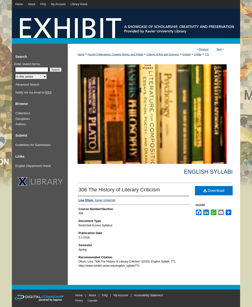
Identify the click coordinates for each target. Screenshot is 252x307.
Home (81, 54)
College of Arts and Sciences (162, 54)
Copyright (92, 300)
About (92, 295)
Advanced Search (27, 84)
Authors (20, 124)
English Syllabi (208, 172)
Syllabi (197, 54)
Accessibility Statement (148, 295)
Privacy (79, 300)
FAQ (105, 295)
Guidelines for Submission (33, 145)
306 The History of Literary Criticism (119, 190)
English (186, 54)
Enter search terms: (27, 64)
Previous (204, 49)
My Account (121, 295)
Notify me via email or (33, 92)
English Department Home (33, 166)
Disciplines (22, 119)
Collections (22, 113)
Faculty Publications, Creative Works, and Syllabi (115, 54)
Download (214, 191)
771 (207, 54)
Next (219, 49)
